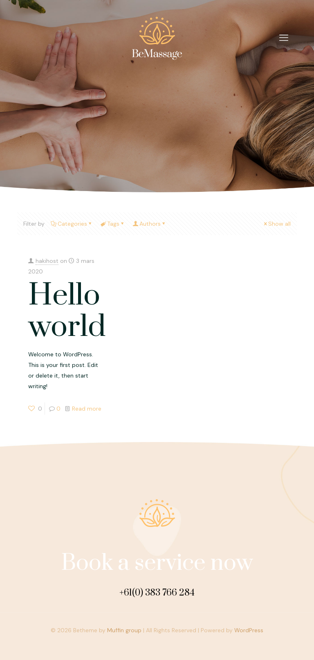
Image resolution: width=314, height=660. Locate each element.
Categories (72, 223)
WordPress (248, 630)
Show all (276, 223)
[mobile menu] (284, 38)
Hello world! (70, 311)
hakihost (47, 260)
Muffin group (124, 630)
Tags (112, 223)
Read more (86, 408)
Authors (149, 223)
